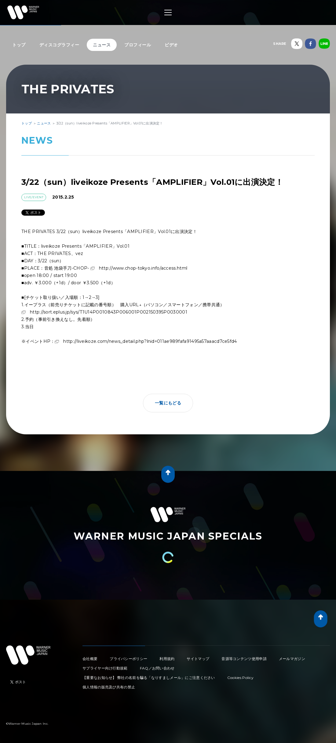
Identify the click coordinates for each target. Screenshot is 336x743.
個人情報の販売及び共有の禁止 (108, 687)
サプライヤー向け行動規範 (105, 668)
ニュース (102, 45)
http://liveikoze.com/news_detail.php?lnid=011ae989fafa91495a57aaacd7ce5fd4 (150, 341)
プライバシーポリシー (128, 658)
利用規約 (166, 658)
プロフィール (137, 45)
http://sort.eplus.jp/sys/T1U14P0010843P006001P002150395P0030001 (108, 312)
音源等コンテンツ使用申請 (244, 658)
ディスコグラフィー (59, 45)
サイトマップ (198, 658)
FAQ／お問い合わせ (157, 668)
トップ (19, 45)
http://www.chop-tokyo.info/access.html (143, 268)
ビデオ (171, 45)
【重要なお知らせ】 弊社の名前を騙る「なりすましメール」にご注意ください (148, 677)
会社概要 (89, 658)
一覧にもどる (168, 403)
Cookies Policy (240, 677)
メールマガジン (292, 658)
